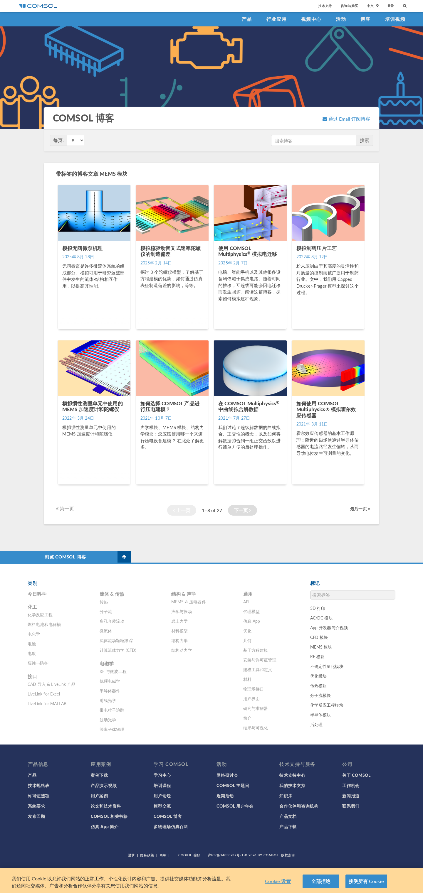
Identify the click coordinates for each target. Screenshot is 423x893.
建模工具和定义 (257, 669)
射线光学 (108, 700)
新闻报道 (351, 796)
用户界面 (251, 698)
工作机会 (351, 785)
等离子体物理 (112, 729)
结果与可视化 (255, 727)
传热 (104, 602)
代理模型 (251, 611)
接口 (32, 676)
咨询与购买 (349, 6)
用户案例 (99, 796)
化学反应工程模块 (326, 705)
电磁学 (107, 663)
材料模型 (179, 631)
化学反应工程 (40, 614)
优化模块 (318, 676)
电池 (32, 643)
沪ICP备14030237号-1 (226, 855)
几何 (247, 640)
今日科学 (37, 593)
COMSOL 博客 (168, 816)
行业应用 (276, 19)
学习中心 (162, 775)
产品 (247, 19)
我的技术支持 (292, 785)
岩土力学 (179, 621)
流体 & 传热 (112, 593)
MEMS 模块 (321, 647)
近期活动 (225, 796)
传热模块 (318, 685)
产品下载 (288, 826)
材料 (247, 679)
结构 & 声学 (183, 593)
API (246, 602)
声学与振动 (181, 611)
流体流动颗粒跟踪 (116, 640)
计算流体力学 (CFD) (118, 650)
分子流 (106, 611)
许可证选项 (39, 796)
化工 (32, 606)
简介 (247, 718)
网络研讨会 (227, 775)
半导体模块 (320, 715)
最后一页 (360, 509)
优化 (247, 631)
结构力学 (179, 640)
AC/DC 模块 (321, 618)
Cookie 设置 (278, 881)
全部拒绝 (320, 881)
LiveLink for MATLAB (47, 703)
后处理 (316, 724)
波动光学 (108, 719)
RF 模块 (317, 656)
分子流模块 (320, 695)
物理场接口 (253, 689)
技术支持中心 (292, 775)
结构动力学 (181, 650)
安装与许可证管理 (259, 660)
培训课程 (162, 785)
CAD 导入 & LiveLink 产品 (51, 684)
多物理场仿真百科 (171, 826)
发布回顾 (36, 816)
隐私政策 (147, 855)
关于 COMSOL (356, 775)
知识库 (285, 796)
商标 (163, 855)
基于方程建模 (255, 650)
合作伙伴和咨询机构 (298, 806)
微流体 (106, 631)
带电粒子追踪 (112, 710)
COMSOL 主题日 (232, 785)
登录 (391, 6)
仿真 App (251, 621)
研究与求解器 (255, 708)
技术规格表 (39, 785)
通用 (248, 593)
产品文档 (288, 816)
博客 (365, 19)
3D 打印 (317, 608)
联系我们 (351, 806)
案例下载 (99, 775)
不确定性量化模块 (326, 666)
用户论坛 (162, 796)
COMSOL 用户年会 (235, 806)
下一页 (242, 510)
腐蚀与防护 (38, 663)
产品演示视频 (104, 785)
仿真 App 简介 (104, 826)
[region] (211, 880)
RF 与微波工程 (113, 671)
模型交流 (162, 806)
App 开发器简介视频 (329, 627)
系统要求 (36, 806)
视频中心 (311, 19)
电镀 (32, 653)
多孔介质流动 (112, 621)
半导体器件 (110, 690)
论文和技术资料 (106, 806)
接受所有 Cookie (366, 881)
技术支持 (325, 6)
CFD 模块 (319, 637)
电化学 (34, 634)
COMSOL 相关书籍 (109, 816)
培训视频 (395, 19)
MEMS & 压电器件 (188, 602)
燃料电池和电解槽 (44, 624)
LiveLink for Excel (44, 694)
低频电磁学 (110, 681)
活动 (341, 19)
